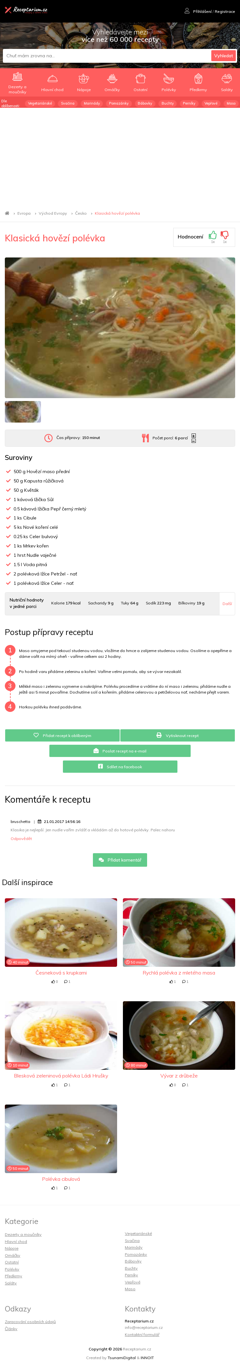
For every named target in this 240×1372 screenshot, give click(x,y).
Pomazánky (119, 103)
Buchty (168, 103)
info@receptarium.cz (144, 1327)
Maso (231, 103)
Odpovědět (21, 838)
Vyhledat (223, 56)
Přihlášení (198, 11)
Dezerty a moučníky (23, 1234)
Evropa (24, 213)
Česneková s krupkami (61, 972)
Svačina (68, 103)
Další (227, 603)
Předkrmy (13, 1276)
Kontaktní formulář (142, 1334)
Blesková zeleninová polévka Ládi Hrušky (61, 1075)
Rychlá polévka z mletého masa (179, 972)
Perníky (189, 103)
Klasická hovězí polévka (117, 213)
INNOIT (147, 1357)
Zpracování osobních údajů (30, 1321)
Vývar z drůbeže (179, 1075)
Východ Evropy (53, 213)
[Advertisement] (120, 156)
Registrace (225, 11)
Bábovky (145, 103)
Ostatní (12, 1262)
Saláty (11, 1283)
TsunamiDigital (122, 1357)
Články (11, 1328)
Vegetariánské (40, 103)
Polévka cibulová (61, 1179)
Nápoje (11, 1248)
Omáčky (12, 1255)
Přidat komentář (120, 860)
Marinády (92, 103)
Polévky (12, 1269)
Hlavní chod (16, 1241)
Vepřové (211, 103)
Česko (81, 213)
